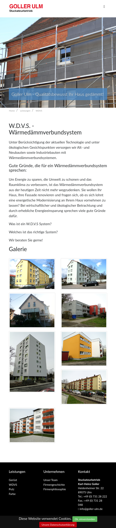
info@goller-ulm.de (90, 508)
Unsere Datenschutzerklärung (58, 524)
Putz (11, 489)
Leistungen (25, 110)
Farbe (12, 493)
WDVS (39, 110)
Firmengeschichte (54, 484)
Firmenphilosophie (54, 489)
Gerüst (13, 480)
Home (12, 110)
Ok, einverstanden (85, 519)
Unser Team (50, 480)
